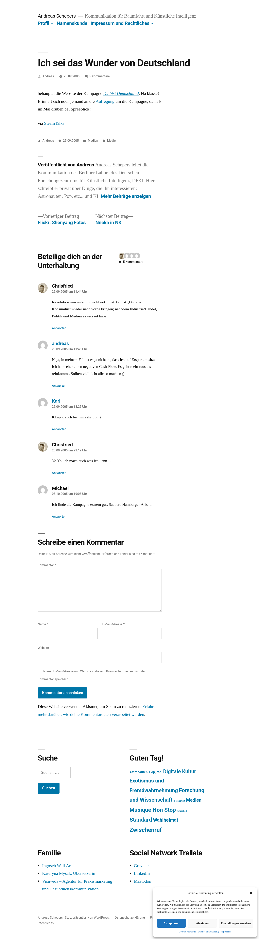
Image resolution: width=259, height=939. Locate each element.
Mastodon (142, 881)
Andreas (48, 76)
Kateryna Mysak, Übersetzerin (68, 873)
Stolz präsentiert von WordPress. (87, 917)
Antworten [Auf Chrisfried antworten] (59, 328)
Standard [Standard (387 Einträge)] (141, 819)
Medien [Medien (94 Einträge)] (193, 800)
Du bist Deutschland (121, 93)
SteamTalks (54, 123)
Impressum (226, 931)
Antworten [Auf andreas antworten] (59, 386)
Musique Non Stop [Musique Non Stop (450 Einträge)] (153, 810)
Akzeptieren (171, 923)
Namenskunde (72, 23)
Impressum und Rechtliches (120, 23)
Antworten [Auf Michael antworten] (59, 516)
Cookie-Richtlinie (187, 931)
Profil (43, 23)
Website (43, 648)
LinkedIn (142, 873)
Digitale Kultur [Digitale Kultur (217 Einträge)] (179, 771)
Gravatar (141, 865)
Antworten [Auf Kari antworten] (59, 429)
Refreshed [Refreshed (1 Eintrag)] (182, 811)
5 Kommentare (99, 76)
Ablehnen (202, 923)
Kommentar (47, 565)
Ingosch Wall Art (57, 865)
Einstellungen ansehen (236, 923)
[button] (251, 893)
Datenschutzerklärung (208, 931)
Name (43, 624)
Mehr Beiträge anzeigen (126, 196)
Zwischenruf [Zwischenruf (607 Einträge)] (146, 830)
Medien (93, 141)
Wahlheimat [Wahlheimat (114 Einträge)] (165, 820)
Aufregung (105, 101)
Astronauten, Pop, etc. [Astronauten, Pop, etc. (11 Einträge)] (146, 772)
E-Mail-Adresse (113, 624)
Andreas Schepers (57, 16)
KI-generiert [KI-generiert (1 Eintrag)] (179, 801)
